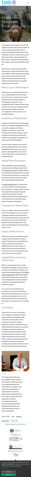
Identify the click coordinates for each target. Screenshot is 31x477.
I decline (8, 471)
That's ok (8, 474)
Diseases (18, 416)
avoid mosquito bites (10, 184)
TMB (4, 373)
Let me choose (4, 468)
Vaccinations (5, 420)
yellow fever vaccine (11, 170)
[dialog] (15, 468)
